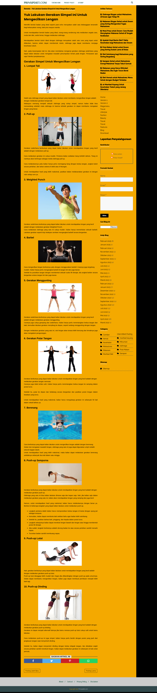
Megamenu (105, 106)
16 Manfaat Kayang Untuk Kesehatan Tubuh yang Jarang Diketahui (113, 87)
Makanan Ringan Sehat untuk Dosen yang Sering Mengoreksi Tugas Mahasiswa (116, 23)
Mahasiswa (107, 346)
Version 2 (104, 103)
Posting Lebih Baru (32, 672)
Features (103, 127)
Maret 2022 (104, 323)
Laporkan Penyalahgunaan (115, 139)
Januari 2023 (105, 287)
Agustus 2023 (105, 262)
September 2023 (107, 259)
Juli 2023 (103, 266)
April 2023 (104, 277)
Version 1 (104, 100)
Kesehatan (107, 342)
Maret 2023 (104, 280)
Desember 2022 (106, 291)
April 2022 (104, 319)
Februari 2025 (105, 241)
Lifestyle (103, 112)
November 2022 (106, 294)
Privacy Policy (69, 3)
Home (102, 97)
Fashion (103, 115)
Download (104, 133)
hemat (105, 339)
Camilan (106, 335)
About (60, 683)
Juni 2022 (104, 312)
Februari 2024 (105, 248)
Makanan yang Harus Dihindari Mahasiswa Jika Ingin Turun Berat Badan (114, 70)
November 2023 (106, 252)
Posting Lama (91, 672)
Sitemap (81, 3)
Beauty (103, 118)
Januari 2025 (105, 245)
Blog (102, 130)
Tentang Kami (56, 3)
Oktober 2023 (105, 255)
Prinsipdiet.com (35, 2)
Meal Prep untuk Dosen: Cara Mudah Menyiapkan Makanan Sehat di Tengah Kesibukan (116, 33)
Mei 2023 (103, 273)
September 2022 (106, 301)
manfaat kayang (126, 338)
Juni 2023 (104, 269)
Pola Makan (124, 350)
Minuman (123, 342)
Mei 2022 (103, 315)
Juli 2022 (103, 308)
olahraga (123, 346)
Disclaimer (95, 683)
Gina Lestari (118, 154)
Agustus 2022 (105, 305)
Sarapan (123, 353)
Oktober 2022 (105, 298)
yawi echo (59, 25)
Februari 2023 (105, 284)
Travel (102, 109)
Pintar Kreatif (117, 158)
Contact (70, 683)
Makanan (106, 350)
